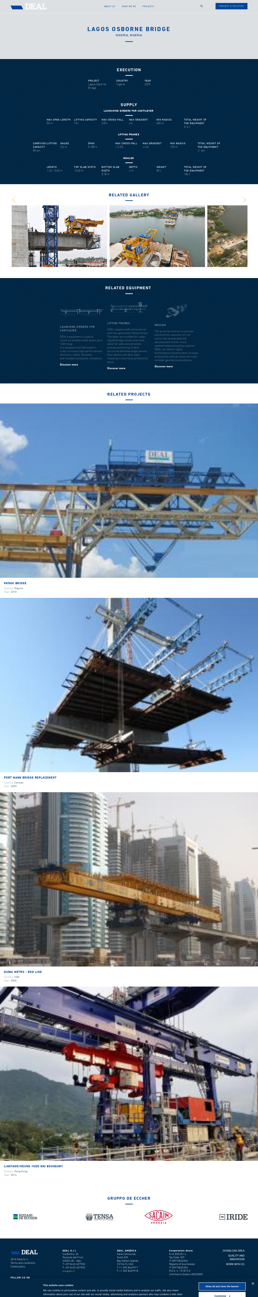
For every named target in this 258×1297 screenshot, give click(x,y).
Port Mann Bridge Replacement (30, 777)
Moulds (160, 325)
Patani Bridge (15, 583)
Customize (222, 1279)
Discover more (69, 364)
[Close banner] (253, 1267)
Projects (148, 6)
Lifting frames (118, 323)
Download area (234, 1250)
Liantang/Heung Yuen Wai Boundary (33, 1166)
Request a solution (231, 6)
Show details (50, 1290)
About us (109, 6)
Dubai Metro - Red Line (23, 972)
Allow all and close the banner (222, 1269)
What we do (129, 6)
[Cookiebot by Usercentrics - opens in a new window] (21, 1290)
